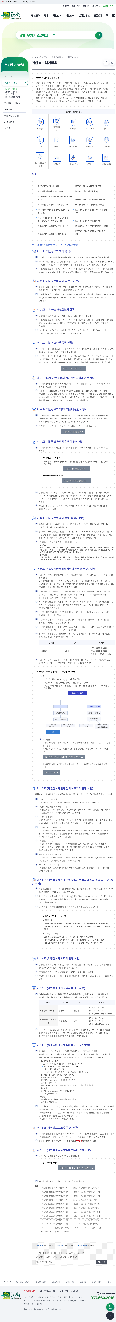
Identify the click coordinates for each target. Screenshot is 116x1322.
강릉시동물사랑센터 (23, 1282)
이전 (2, 1281)
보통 (55, 1256)
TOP (110, 1316)
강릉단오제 (57, 1282)
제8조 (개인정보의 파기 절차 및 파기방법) (90, 204)
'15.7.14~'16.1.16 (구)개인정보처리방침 (54, 1192)
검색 (98, 35)
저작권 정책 (8, 109)
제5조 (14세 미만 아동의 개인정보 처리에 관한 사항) (55, 198)
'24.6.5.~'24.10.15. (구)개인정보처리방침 (55, 1227)
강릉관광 (66, 6)
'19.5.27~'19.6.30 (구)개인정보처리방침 (54, 1208)
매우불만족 (73, 1256)
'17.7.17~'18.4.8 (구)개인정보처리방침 (54, 1200)
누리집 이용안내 (42, 57)
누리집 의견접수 (10, 121)
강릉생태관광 (42, 1282)
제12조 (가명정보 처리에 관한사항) (87, 220)
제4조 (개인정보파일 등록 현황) (86, 191)
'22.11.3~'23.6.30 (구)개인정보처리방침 (54, 1224)
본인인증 (107, 15)
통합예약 (86, 6)
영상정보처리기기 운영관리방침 (10, 93)
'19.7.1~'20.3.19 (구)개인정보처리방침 (86, 1208)
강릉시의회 (76, 6)
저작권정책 (64, 1291)
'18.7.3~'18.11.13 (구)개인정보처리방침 (54, 1204)
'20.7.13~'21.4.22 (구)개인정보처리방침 (86, 1212)
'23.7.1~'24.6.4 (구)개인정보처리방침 (85, 1224)
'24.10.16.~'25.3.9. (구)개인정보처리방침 (88, 1227)
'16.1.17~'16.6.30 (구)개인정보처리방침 (86, 1192)
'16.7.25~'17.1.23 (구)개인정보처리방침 (54, 1196)
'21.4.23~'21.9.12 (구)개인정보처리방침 (54, 1216)
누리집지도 (8, 76)
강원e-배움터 (98, 1282)
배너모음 (7, 128)
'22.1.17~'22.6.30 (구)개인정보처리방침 (54, 1220)
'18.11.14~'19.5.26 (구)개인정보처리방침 (87, 1204)
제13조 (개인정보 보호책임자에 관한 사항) (53, 225)
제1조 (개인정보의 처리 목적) (48, 186)
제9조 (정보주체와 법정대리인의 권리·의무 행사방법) (53, 211)
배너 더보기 (10, 1281)
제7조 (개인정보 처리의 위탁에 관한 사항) (53, 204)
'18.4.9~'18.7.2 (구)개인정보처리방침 (84, 1200)
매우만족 (40, 1256)
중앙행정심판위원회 (47, 1119)
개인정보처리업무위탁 (12, 97)
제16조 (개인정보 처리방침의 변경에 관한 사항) (90, 232)
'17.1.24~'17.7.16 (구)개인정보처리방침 (86, 1196)
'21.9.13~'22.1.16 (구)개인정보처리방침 (86, 1216)
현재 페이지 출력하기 (112, 62)
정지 (4, 1281)
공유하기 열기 (106, 62)
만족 (48, 1256)
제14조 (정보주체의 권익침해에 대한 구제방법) (92, 225)
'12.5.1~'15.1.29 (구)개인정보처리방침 (54, 1188)
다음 (7, 1281)
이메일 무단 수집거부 (11, 115)
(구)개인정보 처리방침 (12, 103)
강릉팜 (111, 1282)
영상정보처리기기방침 (48, 1291)
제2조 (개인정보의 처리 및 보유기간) (88, 186)
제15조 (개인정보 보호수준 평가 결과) (52, 234)
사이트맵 (113, 15)
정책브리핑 (71, 1282)
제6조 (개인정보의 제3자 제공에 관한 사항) (90, 199)
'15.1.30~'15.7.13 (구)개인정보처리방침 (85, 1188)
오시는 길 (74, 1291)
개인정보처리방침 (10, 82)
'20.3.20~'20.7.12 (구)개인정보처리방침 (54, 1212)
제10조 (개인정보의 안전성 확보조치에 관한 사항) (91, 211)
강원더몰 (84, 1282)
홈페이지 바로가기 (71, 1067)
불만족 (63, 1256)
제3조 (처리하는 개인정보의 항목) (50, 191)
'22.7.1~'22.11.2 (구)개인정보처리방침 (86, 1220)
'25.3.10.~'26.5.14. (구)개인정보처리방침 (55, 1231)
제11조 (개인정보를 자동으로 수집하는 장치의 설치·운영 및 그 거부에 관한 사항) (55, 219)
